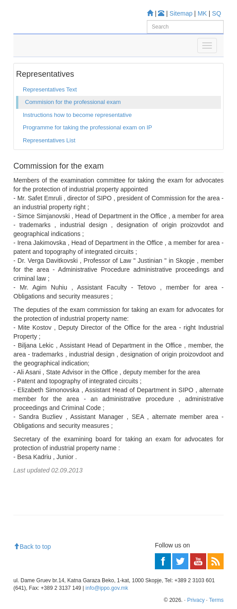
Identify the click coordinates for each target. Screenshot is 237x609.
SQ (216, 13)
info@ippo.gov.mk (107, 588)
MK (202, 13)
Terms (216, 600)
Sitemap (181, 13)
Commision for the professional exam (73, 102)
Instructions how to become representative (77, 115)
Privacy (195, 600)
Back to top (32, 546)
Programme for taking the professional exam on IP (87, 127)
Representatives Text (50, 89)
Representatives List (49, 140)
